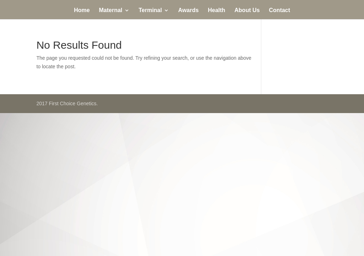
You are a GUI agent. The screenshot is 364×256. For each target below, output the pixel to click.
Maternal (110, 10)
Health (216, 10)
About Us (247, 10)
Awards (188, 10)
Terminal (150, 10)
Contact (279, 10)
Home (82, 10)
